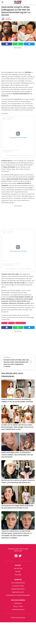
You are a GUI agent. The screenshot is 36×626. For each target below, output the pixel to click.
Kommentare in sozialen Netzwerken (18, 595)
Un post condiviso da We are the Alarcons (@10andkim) (18, 155)
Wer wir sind (18, 568)
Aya (9, 18)
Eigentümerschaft (18, 592)
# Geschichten (20, 323)
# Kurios (4, 323)
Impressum (18, 603)
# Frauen (11, 323)
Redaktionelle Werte (18, 589)
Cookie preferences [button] (18, 609)
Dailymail (5, 113)
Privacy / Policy (18, 606)
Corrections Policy (18, 586)
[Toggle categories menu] (2, 2)
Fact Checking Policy (18, 583)
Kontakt (18, 571)
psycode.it (18, 575)
